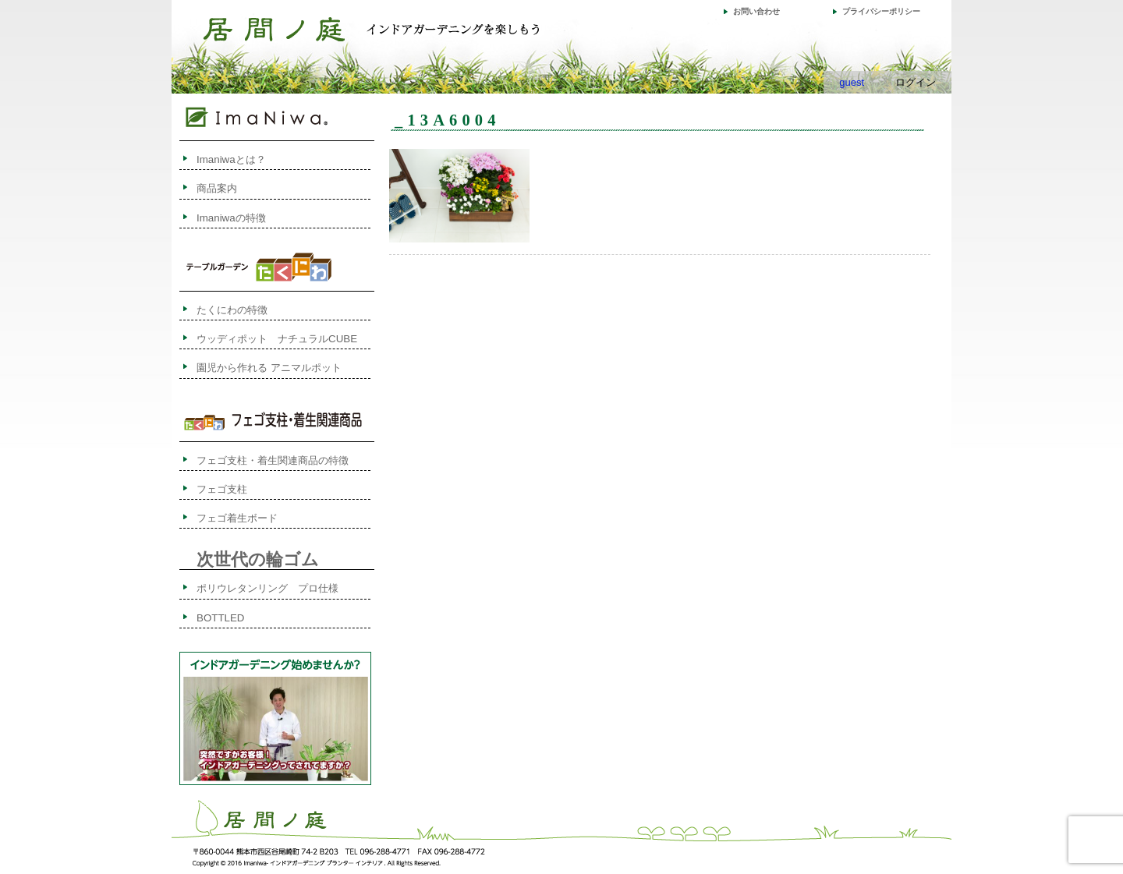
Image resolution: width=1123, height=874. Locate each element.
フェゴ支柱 (222, 489)
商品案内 (217, 188)
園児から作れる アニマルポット (269, 367)
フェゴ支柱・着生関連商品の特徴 (273, 460)
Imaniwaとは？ (231, 159)
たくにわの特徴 (247, 310)
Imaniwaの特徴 (231, 218)
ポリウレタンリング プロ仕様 (267, 588)
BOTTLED (220, 618)
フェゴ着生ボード (237, 518)
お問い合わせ (756, 11)
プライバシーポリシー (881, 11)
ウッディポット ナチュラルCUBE (277, 339)
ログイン (915, 82)
